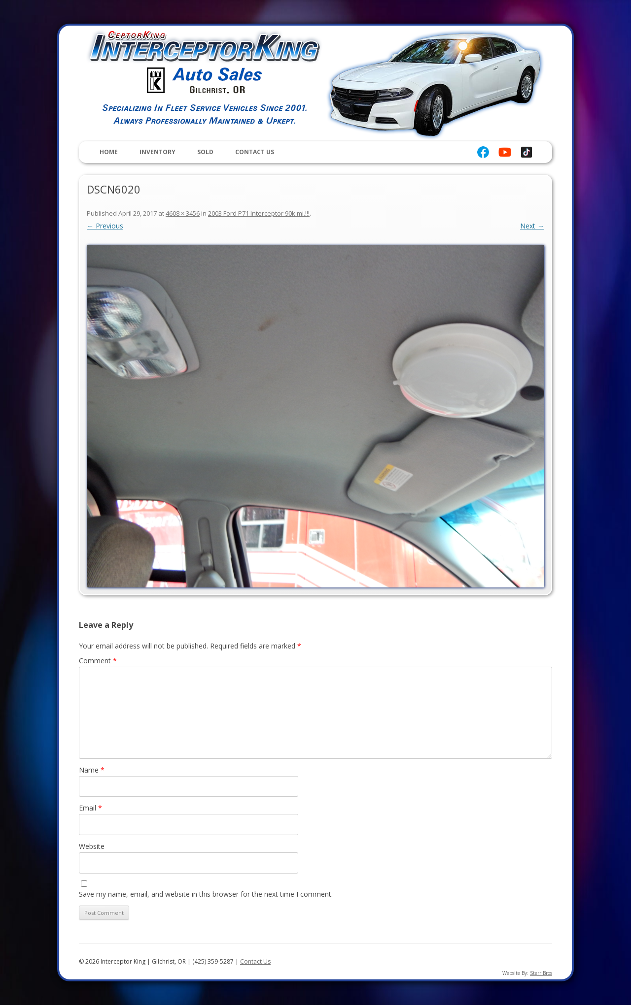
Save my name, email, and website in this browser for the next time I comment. (206, 894)
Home (109, 152)
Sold (205, 152)
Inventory (157, 152)
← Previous (105, 225)
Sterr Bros (541, 973)
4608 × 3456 (183, 213)
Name (92, 770)
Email (90, 807)
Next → (532, 225)
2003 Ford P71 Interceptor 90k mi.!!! (259, 213)
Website (92, 846)
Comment (98, 660)
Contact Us (254, 152)
